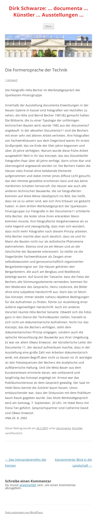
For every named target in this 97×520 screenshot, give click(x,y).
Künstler (77, 428)
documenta (63, 428)
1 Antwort (11, 80)
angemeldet (27, 485)
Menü (48, 26)
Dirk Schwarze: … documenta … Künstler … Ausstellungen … (48, 11)
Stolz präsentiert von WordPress (24, 512)
